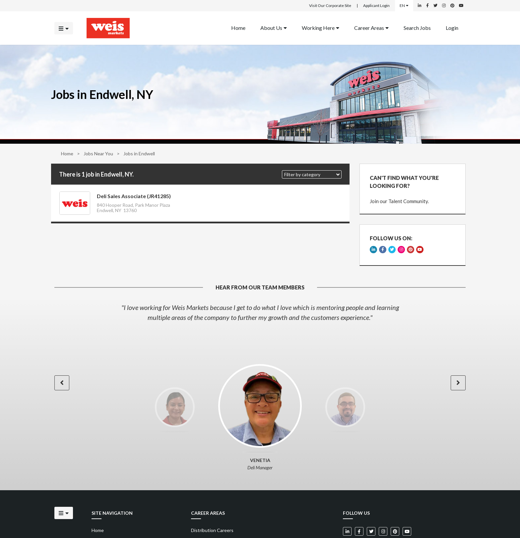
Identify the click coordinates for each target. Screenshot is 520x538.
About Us (273, 27)
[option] (260, 312)
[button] (312, 174)
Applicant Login (376, 5)
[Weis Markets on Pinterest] (452, 5)
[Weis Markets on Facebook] (427, 5)
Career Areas (371, 27)
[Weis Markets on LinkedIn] (419, 5)
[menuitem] (238, 28)
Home (67, 153)
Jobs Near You (98, 153)
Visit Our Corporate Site (330, 5)
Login (452, 27)
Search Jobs (417, 27)
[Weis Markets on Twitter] (435, 5)
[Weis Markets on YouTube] (461, 5)
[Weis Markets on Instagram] (444, 5)
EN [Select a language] (404, 5)
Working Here (320, 27)
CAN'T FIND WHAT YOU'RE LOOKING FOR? (404, 182)
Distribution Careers (212, 530)
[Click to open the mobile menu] (63, 28)
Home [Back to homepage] (238, 27)
